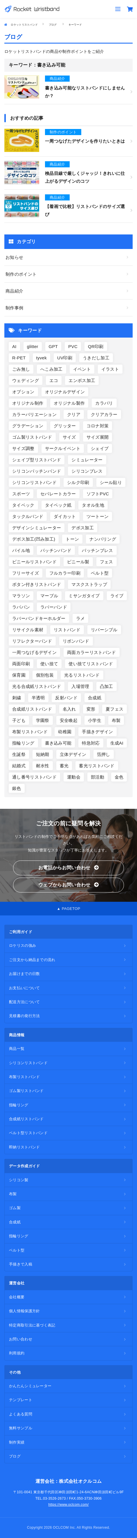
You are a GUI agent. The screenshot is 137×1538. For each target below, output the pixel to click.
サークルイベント (63, 448)
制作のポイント (21, 274)
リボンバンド (76, 641)
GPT (53, 346)
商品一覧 (16, 1048)
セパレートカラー (58, 493)
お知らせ (14, 257)
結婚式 (19, 765)
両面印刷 (21, 663)
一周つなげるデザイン (34, 652)
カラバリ (104, 403)
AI (14, 346)
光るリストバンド (82, 675)
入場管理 (80, 686)
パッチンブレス (97, 550)
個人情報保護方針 (24, 1311)
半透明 (38, 697)
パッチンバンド (55, 550)
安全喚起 (68, 720)
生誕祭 (19, 754)
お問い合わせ (20, 1339)
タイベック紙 (58, 505)
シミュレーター (86, 459)
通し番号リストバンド (34, 777)
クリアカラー (104, 414)
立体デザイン (73, 754)
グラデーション (27, 425)
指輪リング (23, 743)
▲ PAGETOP (68, 908)
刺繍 (16, 697)
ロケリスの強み (22, 945)
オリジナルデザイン (65, 391)
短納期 (42, 754)
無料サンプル (20, 1428)
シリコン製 (18, 1180)
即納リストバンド (24, 1147)
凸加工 (106, 686)
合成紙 (94, 697)
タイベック (23, 505)
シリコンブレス (86, 471)
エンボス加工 (81, 380)
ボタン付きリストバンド (36, 584)
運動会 (73, 777)
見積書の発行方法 (24, 1016)
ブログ (15, 1456)
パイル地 (21, 550)
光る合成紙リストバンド (36, 686)
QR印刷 (96, 346)
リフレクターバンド (32, 641)
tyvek (41, 357)
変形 (90, 709)
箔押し (103, 754)
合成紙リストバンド (32, 709)
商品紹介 (14, 290)
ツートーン (97, 516)
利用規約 (16, 1353)
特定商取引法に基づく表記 (32, 1325)
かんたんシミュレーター (30, 1386)
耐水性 (42, 765)
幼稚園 (64, 731)
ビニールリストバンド (34, 561)
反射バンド (66, 697)
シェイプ (100, 448)
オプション (23, 391)
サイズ (69, 437)
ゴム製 (15, 1208)
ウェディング (25, 380)
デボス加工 (82, 527)
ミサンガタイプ (84, 595)
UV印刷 (64, 357)
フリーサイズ (25, 573)
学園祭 (42, 720)
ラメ (80, 618)
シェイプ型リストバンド (36, 459)
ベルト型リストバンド (28, 1133)
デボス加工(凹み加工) (33, 539)
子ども (19, 720)
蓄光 (64, 765)
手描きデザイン (97, 731)
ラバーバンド (53, 607)
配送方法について (24, 1002)
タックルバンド (27, 516)
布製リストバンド (30, 731)
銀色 (16, 788)
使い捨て (49, 663)
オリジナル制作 (27, 403)
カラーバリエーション (34, 414)
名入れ (69, 709)
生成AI (116, 743)
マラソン (21, 595)
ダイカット (65, 516)
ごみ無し (21, 369)
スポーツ (21, 493)
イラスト (110, 369)
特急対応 (91, 743)
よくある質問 (20, 1414)
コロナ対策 (97, 425)
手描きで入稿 (20, 1264)
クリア (73, 414)
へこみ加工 (51, 369)
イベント (82, 369)
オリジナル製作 (69, 403)
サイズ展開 (97, 437)
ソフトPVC (97, 493)
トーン (72, 539)
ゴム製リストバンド (32, 437)
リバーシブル (104, 629)
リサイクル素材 (27, 629)
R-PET (19, 357)
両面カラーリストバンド (91, 652)
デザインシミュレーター (36, 527)
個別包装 (45, 675)
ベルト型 (100, 573)
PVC (72, 346)
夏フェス (114, 709)
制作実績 (16, 1442)
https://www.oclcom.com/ (68, 1505)
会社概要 (16, 1297)
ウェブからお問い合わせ (68, 884)
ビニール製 (78, 561)
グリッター (65, 425)
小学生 (94, 720)
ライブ (117, 595)
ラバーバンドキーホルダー (39, 618)
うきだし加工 (96, 357)
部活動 (97, 777)
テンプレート (20, 1400)
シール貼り (111, 482)
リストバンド (67, 629)
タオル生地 (93, 505)
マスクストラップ (89, 584)
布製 (116, 720)
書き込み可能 (58, 743)
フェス (106, 561)
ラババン (21, 607)
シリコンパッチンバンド (36, 471)
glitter (32, 346)
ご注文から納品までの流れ (32, 960)
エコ (53, 380)
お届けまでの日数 (24, 973)
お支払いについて (24, 988)
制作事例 (14, 307)
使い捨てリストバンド (90, 663)
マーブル (49, 595)
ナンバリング (102, 539)
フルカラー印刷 (64, 573)
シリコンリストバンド (34, 482)
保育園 (19, 675)
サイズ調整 (23, 448)
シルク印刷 (78, 482)
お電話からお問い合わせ (68, 867)
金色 (119, 777)
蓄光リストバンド (97, 765)
